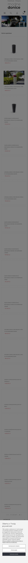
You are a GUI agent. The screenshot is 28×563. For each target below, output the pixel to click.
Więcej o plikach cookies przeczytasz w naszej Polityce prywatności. (12, 541)
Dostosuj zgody (14, 550)
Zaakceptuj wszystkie (14, 554)
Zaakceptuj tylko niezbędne (14, 546)
